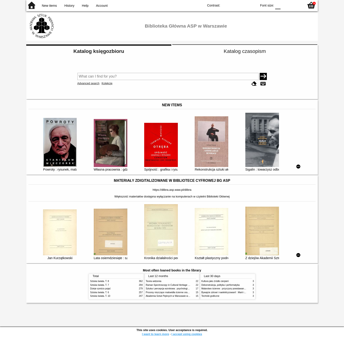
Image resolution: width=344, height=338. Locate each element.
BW (234, 5)
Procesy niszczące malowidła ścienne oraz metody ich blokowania (179, 292)
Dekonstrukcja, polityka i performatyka (220, 285)
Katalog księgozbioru (98, 51)
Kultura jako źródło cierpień (215, 281)
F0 (278, 5)
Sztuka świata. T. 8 (99, 281)
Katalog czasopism (245, 51)
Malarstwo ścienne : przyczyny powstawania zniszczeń (228, 288)
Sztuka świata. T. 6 (99, 292)
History (69, 5)
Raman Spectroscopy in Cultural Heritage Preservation (173, 285)
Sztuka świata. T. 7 (99, 285)
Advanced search (88, 83)
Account (102, 5)
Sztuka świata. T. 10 (100, 296)
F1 (285, 5)
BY (252, 5)
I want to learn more (155, 334)
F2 (296, 5)
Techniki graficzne (210, 296)
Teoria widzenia (153, 281)
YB (243, 5)
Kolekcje (107, 83)
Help (85, 5)
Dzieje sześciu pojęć (100, 288)
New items (49, 5)
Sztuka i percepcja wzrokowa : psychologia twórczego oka (175, 288)
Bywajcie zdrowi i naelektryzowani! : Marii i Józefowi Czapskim (232, 292)
